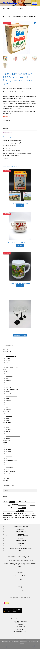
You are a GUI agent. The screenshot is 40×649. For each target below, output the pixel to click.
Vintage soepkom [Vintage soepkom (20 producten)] (33, 517)
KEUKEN (5, 353)
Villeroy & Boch (9, 409)
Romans (7, 469)
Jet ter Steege (8, 387)
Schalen (7, 398)
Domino (7, 413)
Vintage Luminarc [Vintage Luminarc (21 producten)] (24, 517)
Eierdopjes (8, 385)
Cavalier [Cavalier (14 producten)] (4, 508)
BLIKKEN (6, 349)
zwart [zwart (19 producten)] (8, 519)
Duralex (7, 382)
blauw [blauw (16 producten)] (9, 505)
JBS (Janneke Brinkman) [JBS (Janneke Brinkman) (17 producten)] (31, 508)
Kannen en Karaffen (10, 365)
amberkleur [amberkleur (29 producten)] (6, 502)
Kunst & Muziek (9, 456)
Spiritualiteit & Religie (10, 471)
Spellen (7, 420)
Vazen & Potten (9, 433)
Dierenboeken (8, 445)
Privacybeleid (21, 534)
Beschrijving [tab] (5, 128)
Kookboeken (8, 453)
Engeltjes (9, 429)
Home (5, 16)
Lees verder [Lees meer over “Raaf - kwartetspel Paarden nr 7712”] (20, 205)
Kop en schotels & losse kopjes (12, 389)
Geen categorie (7, 440)
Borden (7, 378)
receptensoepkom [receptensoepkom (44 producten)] (9, 513)
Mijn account (21, 543)
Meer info (22, 643)
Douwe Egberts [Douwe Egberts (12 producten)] (8, 508)
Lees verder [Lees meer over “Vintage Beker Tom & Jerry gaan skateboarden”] (20, 285)
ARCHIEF (9, 16)
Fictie (7, 447)
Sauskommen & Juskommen (11, 396)
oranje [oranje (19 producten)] (28, 511)
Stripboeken (8, 476)
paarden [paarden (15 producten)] (31, 511)
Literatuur (8, 458)
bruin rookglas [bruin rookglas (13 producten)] (32, 505)
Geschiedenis (8, 449)
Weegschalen (8, 438)
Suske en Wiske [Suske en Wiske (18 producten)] (21, 515)
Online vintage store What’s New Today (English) (21, 548)
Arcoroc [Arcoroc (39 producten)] (5, 505)
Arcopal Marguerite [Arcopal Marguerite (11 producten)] (32, 502)
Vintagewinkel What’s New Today (20, 526)
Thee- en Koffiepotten (10, 405)
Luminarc (8, 391)
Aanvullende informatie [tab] (8, 132)
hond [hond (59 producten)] (24, 508)
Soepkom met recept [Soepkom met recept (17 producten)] (7, 515)
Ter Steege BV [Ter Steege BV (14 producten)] (27, 515)
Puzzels (7, 418)
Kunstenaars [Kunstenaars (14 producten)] (13, 511)
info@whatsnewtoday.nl (21, 623)
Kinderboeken (8, 451)
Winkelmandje (21, 550)
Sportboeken (8, 473)
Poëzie (7, 465)
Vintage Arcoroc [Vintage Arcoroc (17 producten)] (16, 517)
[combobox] (20, 13)
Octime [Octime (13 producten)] (25, 511)
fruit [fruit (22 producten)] (17, 508)
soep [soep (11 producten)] (29, 513)
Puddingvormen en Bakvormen (12, 367)
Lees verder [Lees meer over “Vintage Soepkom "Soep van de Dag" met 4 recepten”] (20, 245)
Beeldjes (7, 427)
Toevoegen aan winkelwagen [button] (20, 335)
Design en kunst (20, 529)
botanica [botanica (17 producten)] (20, 505)
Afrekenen (21, 545)
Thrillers (7, 478)
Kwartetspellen (9, 416)
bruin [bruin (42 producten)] (28, 505)
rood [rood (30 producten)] (16, 513)
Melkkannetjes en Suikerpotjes (12, 393)
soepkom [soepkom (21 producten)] (32, 513)
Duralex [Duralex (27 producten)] (13, 508)
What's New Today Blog (20, 590)
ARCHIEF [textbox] (19, 13)
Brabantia (8, 358)
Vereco (7, 407)
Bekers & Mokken (9, 376)
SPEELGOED (6, 411)
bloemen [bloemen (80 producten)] (14, 505)
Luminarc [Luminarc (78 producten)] (20, 511)
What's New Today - (20, 575)
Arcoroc (7, 373)
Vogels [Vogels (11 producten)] (4, 519)
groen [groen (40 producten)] (20, 508)
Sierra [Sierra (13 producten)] (27, 513)
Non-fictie (8, 462)
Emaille (7, 362)
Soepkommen (8, 400)
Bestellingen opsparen (21, 540)
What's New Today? (11, 3)
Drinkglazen (8, 380)
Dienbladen (8, 360)
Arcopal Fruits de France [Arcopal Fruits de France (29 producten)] (22, 502)
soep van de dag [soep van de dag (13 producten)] (15, 515)
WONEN (5, 425)
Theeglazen (8, 402)
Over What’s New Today (21, 531)
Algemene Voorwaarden (22, 535)
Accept (20, 646)
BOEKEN (5, 442)
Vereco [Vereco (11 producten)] (31, 515)
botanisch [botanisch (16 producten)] (24, 505)
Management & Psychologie (11, 460)
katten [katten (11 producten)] (10, 511)
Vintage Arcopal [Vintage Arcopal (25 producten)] (9, 517)
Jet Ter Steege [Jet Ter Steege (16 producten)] (6, 511)
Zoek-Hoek (20, 538)
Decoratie (8, 431)
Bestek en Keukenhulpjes (11, 356)
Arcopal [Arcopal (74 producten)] (12, 501)
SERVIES (5, 369)
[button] (35, 23)
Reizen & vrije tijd (9, 467)
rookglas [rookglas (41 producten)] (20, 513)
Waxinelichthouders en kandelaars (13, 436)
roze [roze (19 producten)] (25, 513)
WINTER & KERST (7, 422)
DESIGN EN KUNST (7, 351)
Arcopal (7, 371)
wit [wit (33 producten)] (6, 519)
